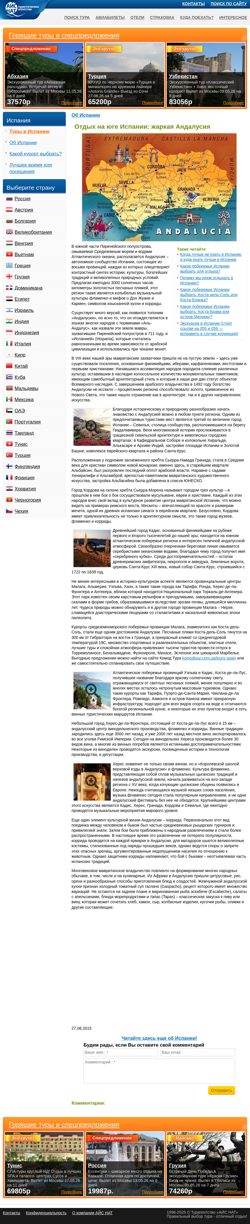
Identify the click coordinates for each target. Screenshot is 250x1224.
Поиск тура (77, 17)
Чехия (21, 511)
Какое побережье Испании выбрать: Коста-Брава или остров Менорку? (204, 311)
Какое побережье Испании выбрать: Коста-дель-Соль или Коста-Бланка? (208, 294)
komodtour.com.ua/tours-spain (209, 658)
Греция (23, 265)
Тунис (21, 444)
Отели (137, 17)
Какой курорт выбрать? (35, 154)
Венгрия (24, 243)
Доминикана (28, 288)
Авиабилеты (110, 17)
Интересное (233, 17)
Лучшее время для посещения (30, 168)
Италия (23, 343)
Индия (22, 321)
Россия (23, 198)
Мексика (24, 399)
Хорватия (25, 489)
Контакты (193, 3)
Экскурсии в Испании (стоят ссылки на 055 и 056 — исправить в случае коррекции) (209, 328)
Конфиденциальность (46, 1213)
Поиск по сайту (229, 3)
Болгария (25, 221)
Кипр (20, 355)
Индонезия (27, 332)
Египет (22, 299)
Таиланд (24, 433)
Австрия (24, 210)
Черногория (28, 500)
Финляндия (27, 466)
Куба (20, 377)
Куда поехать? (197, 17)
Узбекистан (183, 76)
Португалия (28, 422)
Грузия (22, 277)
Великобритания (33, 232)
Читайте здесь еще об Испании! (159, 1038)
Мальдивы (26, 388)
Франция (25, 477)
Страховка (162, 17)
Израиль (24, 310)
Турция (23, 455)
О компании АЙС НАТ (92, 1213)
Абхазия (17, 76)
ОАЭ (20, 410)
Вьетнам (24, 254)
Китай (21, 366)
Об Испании (86, 115)
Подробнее (71, 1192)
